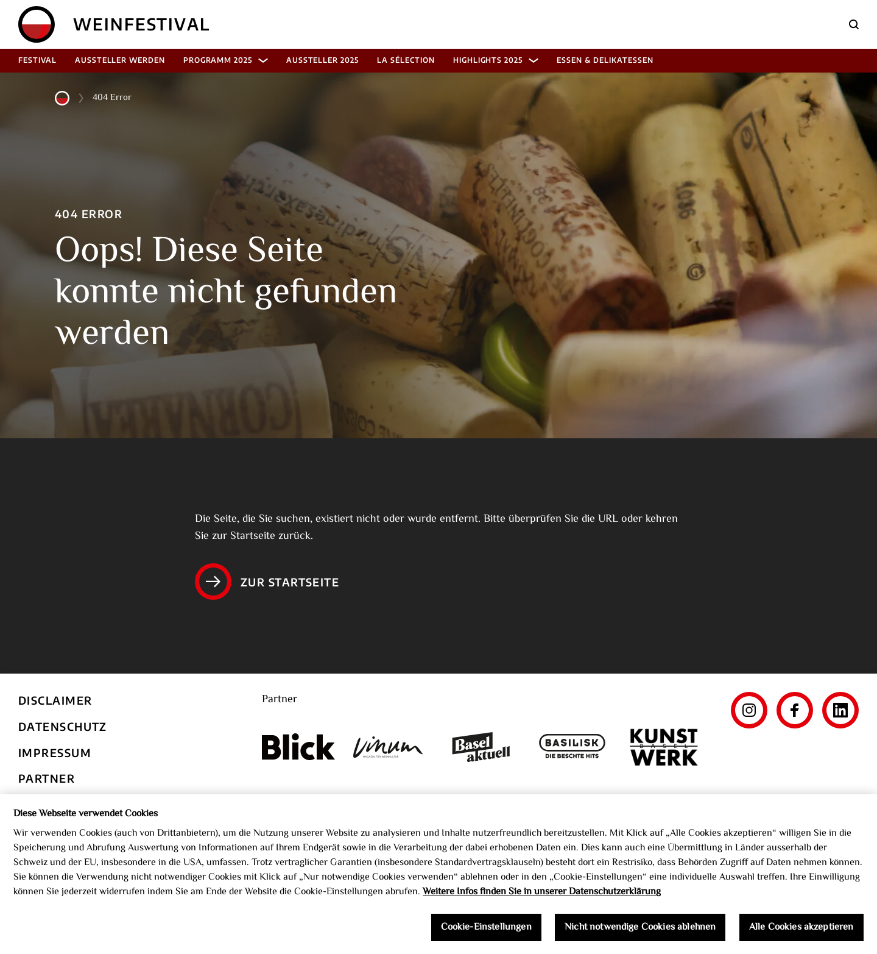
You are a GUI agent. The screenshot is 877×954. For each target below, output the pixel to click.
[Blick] (298, 746)
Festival (37, 60)
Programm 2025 (225, 60)
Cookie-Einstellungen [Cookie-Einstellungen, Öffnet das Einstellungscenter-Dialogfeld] (486, 930)
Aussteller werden (120, 60)
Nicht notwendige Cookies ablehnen (640, 930)
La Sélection (406, 60)
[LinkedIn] (840, 710)
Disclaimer (55, 700)
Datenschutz (62, 726)
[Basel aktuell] (481, 747)
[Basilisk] (572, 747)
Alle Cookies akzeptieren (801, 930)
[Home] (36, 24)
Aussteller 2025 (322, 60)
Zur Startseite (267, 581)
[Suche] (854, 24)
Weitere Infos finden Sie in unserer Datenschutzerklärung (542, 895)
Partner (46, 778)
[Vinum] (389, 747)
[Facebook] (795, 710)
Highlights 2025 (495, 60)
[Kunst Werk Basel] (663, 747)
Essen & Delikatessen (605, 60)
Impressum (54, 753)
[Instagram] (749, 710)
